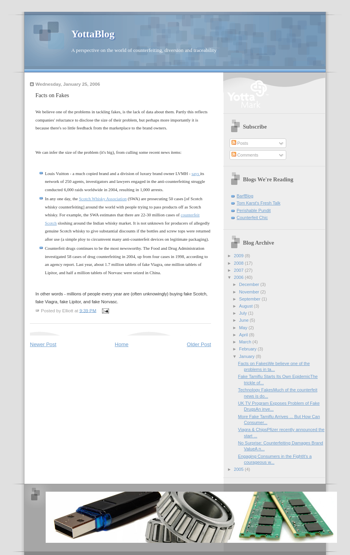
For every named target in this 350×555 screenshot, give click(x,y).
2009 (239, 255)
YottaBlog (93, 34)
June (244, 320)
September (250, 299)
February (248, 349)
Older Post (199, 344)
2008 (239, 263)
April (244, 334)
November (249, 291)
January (247, 356)
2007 (239, 270)
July (243, 313)
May (243, 327)
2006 (239, 277)
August (246, 306)
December (249, 284)
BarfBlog (245, 196)
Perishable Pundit (254, 210)
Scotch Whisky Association (102, 198)
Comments (244, 155)
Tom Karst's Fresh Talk (258, 203)
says (195, 173)
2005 (239, 469)
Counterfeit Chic (252, 217)
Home (122, 344)
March (245, 341)
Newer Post (43, 344)
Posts (239, 143)
